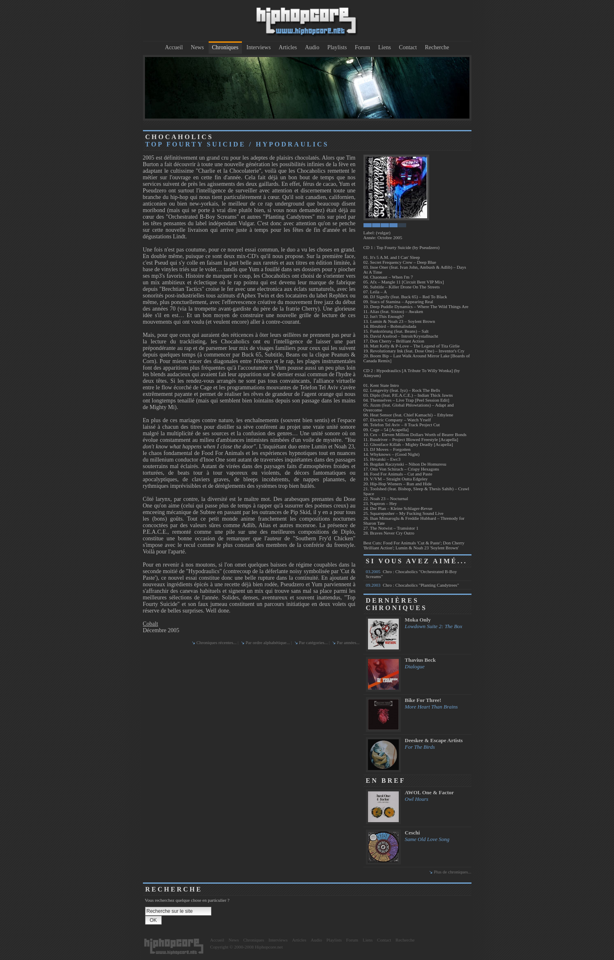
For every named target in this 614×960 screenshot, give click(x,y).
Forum (362, 47)
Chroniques (225, 47)
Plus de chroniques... (452, 871)
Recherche (437, 47)
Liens (384, 47)
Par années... (348, 642)
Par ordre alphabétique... (268, 642)
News (197, 47)
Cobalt (150, 624)
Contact (408, 47)
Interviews (258, 47)
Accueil (174, 47)
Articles (288, 47)
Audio (312, 47)
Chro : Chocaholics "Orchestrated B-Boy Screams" (411, 574)
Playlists (337, 47)
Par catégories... (313, 642)
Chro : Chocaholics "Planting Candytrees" (412, 585)
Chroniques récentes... (216, 642)
